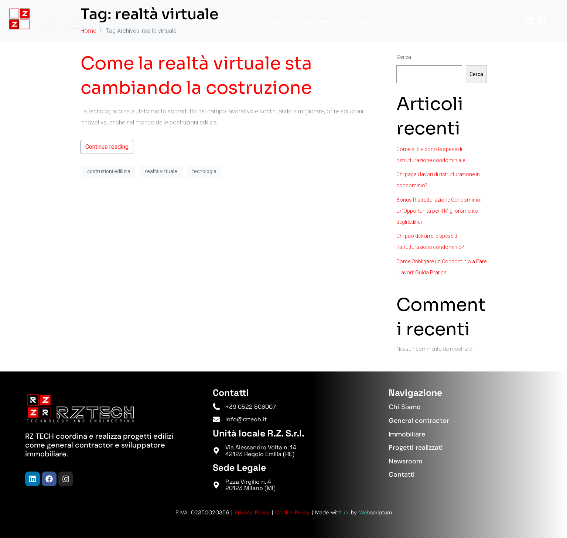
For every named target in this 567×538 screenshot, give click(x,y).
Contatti (411, 21)
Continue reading (107, 146)
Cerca (403, 57)
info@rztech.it (246, 419)
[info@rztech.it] (216, 419)
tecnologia (204, 171)
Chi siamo (158, 21)
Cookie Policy (292, 512)
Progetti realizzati (320, 21)
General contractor (211, 21)
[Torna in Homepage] (54, 20)
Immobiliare (267, 21)
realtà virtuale (161, 171)
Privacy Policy (252, 512)
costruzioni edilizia (108, 171)
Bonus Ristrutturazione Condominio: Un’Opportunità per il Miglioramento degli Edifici (438, 211)
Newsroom (372, 21)
